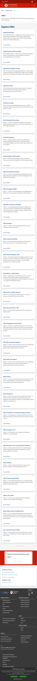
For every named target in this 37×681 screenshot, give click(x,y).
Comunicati (23, 620)
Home (2, 10)
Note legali (5, 664)
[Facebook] (29, 593)
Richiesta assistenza (25, 642)
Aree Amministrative (7, 602)
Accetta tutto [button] (14, 676)
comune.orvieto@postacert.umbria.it (8, 647)
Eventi (22, 630)
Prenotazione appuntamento (26, 635)
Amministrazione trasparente (8, 654)
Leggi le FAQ (23, 640)
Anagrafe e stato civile (25, 600)
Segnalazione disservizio (25, 637)
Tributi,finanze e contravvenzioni (9, 618)
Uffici (4, 604)
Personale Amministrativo (8, 610)
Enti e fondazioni (6, 606)
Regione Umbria (5, 1)
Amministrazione (8, 10)
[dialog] (18, 674)
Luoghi (22, 628)
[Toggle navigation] (2, 5)
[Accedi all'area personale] (32, 1)
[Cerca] (34, 5)
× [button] (35, 668)
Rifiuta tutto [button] (23, 676)
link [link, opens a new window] (29, 674)
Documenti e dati (6, 612)
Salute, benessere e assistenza (9, 620)
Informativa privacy (6, 660)
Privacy (4, 662)
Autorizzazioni (5, 622)
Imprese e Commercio (25, 604)
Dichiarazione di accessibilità (8, 666)
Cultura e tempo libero (25, 602)
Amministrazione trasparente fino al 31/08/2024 (10, 657)
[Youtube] (32, 593)
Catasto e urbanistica (25, 606)
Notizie (22, 618)
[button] (18, 679)
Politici (4, 608)
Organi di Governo (6, 600)
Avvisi (22, 622)
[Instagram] (29, 594)
